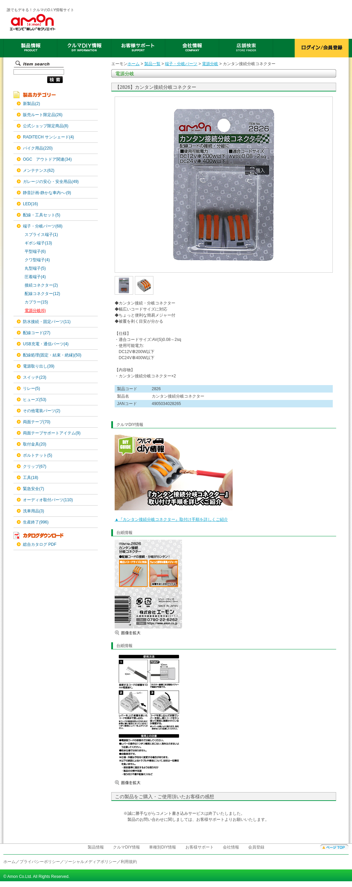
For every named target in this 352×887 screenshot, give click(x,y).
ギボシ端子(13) (38, 243)
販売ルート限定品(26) (42, 114)
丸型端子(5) (35, 268)
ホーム (133, 63)
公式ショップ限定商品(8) (45, 126)
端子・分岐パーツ (181, 63)
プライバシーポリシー (40, 861)
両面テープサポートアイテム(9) (52, 433)
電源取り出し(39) (38, 366)
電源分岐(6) (35, 310)
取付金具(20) (34, 444)
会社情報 (231, 847)
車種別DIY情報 (162, 847)
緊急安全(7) (33, 488)
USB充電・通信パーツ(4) (45, 344)
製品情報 (96, 847)
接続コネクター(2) (41, 285)
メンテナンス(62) (38, 170)
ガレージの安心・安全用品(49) (51, 181)
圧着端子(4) (35, 276)
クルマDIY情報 (126, 847)
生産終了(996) (36, 522)
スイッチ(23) (34, 377)
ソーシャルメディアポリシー (90, 861)
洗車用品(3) (33, 511)
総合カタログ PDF (39, 544)
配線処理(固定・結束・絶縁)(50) (52, 355)
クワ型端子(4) (37, 260)
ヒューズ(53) (34, 399)
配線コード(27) (36, 332)
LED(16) (30, 203)
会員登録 (256, 847)
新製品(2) (31, 103)
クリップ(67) (34, 466)
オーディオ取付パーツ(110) (48, 500)
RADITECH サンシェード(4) (48, 137)
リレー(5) (31, 388)
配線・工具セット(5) (41, 215)
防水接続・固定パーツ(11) (46, 321)
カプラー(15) (36, 302)
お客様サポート (199, 847)
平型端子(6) (35, 251)
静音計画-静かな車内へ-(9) (47, 192)
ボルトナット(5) (37, 455)
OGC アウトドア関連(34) (47, 159)
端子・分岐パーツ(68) (42, 226)
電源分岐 (210, 63)
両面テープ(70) (36, 422)
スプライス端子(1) (41, 234)
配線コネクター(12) (42, 293)
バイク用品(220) (38, 148)
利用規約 (129, 861)
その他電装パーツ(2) (41, 410)
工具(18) (30, 477)
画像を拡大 (135, 632)
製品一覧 (152, 63)
